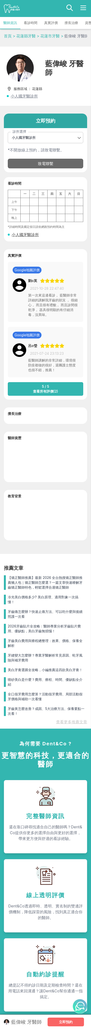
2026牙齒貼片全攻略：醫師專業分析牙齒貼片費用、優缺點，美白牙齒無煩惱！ (44, 628)
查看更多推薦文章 (71, 721)
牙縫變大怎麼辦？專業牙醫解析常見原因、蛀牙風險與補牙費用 (45, 657)
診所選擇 (19, 131)
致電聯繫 (45, 163)
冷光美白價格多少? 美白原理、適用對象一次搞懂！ (43, 599)
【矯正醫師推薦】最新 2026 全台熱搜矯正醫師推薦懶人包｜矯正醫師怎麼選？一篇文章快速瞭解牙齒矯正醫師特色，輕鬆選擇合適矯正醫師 (45, 582)
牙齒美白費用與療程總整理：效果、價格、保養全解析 (45, 643)
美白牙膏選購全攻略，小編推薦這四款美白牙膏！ (45, 670)
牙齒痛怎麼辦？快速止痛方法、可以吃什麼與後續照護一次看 (45, 613)
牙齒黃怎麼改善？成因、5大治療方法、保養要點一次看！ (46, 711)
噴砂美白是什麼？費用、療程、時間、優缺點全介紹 (45, 681)
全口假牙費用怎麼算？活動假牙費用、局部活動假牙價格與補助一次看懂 (45, 696)
